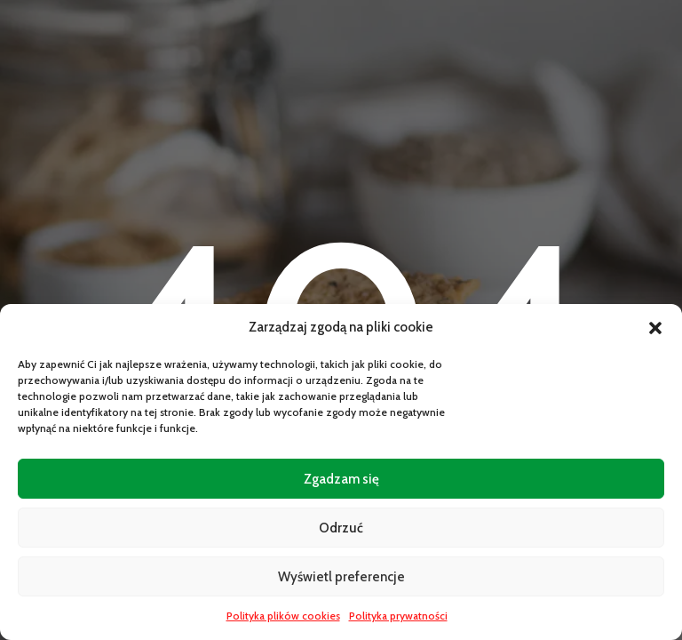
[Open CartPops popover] (637, 595)
